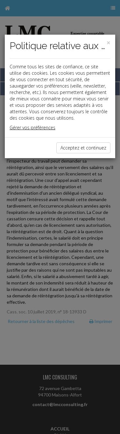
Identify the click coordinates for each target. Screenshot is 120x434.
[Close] (108, 42)
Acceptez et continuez (83, 148)
